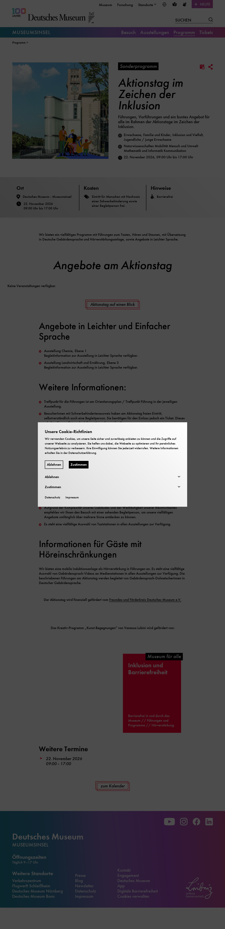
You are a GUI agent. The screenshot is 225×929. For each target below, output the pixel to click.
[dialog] (112, 464)
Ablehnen (54, 464)
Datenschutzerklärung (82, 453)
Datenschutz (52, 497)
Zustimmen (78, 464)
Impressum (72, 497)
